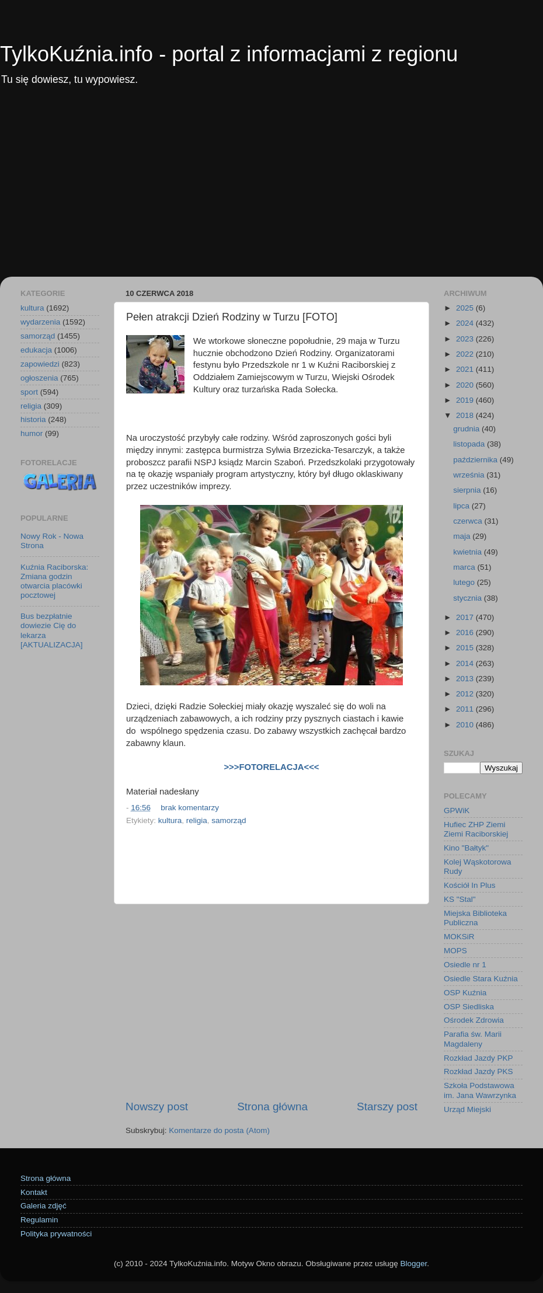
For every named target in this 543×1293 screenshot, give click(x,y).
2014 (466, 663)
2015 (466, 647)
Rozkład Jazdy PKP (478, 1058)
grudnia (467, 428)
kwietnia (468, 552)
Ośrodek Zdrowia (474, 1020)
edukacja (36, 350)
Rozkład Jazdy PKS (478, 1071)
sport (29, 392)
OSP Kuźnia (465, 992)
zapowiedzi (40, 364)
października (476, 459)
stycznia (468, 598)
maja (462, 536)
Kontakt (33, 1192)
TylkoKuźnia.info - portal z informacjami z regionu (229, 54)
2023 (466, 338)
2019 (466, 400)
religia (196, 820)
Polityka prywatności (56, 1233)
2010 (466, 724)
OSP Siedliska (469, 1006)
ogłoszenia (39, 378)
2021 (466, 369)
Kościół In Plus (470, 885)
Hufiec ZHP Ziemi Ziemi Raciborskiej (476, 829)
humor (31, 433)
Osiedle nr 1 (465, 964)
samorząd (228, 820)
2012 (466, 693)
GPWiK (456, 810)
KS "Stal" (460, 899)
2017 (466, 617)
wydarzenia (40, 322)
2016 (466, 632)
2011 (466, 709)
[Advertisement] (271, 189)
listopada (470, 444)
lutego (465, 582)
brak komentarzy (190, 807)
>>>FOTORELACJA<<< (271, 767)
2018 (466, 415)
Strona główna (272, 1106)
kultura (170, 820)
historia (33, 419)
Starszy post (387, 1106)
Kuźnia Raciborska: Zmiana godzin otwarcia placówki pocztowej (54, 581)
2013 (466, 678)
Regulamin (39, 1219)
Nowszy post (157, 1106)
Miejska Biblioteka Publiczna (475, 918)
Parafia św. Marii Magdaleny (473, 1039)
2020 (466, 385)
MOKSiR (459, 936)
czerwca (468, 521)
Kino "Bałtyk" (466, 848)
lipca (462, 505)
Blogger (413, 1263)
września (469, 475)
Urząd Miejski (467, 1109)
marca (465, 567)
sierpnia (468, 490)
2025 (466, 308)
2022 (466, 354)
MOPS (455, 950)
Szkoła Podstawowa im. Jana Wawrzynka (480, 1090)
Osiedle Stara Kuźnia (481, 978)
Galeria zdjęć (43, 1205)
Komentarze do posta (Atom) (219, 1130)
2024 (466, 323)
